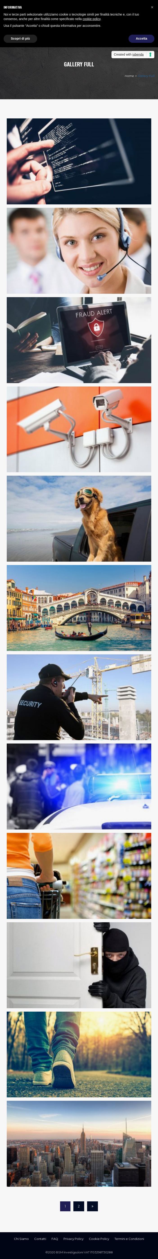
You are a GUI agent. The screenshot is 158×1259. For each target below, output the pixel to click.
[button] (152, 7)
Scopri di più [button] (20, 38)
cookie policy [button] (91, 19)
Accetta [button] (141, 38)
